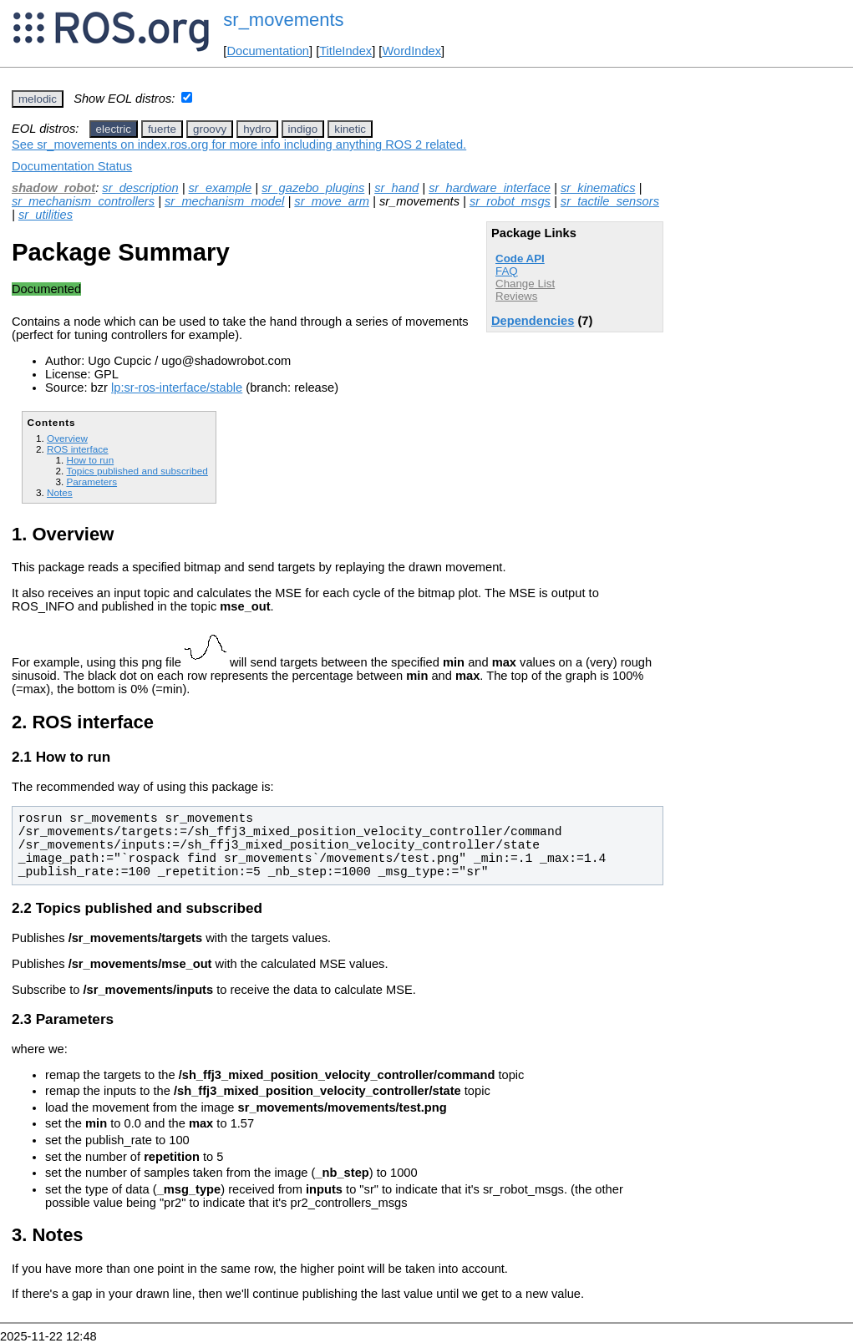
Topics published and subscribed (136, 470)
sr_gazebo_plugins (312, 188)
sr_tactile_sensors (610, 201)
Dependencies (532, 320)
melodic (37, 99)
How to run (90, 459)
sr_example (220, 188)
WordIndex (411, 51)
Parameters (91, 481)
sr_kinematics (598, 188)
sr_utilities (45, 214)
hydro (257, 129)
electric (113, 129)
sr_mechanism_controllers (83, 201)
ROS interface (78, 448)
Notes (60, 492)
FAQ (506, 271)
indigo (303, 129)
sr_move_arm (331, 201)
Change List (525, 283)
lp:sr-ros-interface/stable (176, 387)
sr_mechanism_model (224, 201)
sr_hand (396, 188)
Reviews (516, 296)
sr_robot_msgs (510, 201)
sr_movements (283, 19)
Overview (67, 438)
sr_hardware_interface (490, 188)
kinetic (350, 129)
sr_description (140, 188)
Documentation (267, 51)
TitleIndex (345, 51)
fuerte (162, 129)
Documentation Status (72, 166)
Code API (520, 258)
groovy (209, 129)
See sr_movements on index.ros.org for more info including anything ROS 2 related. (239, 144)
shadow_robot (53, 188)
